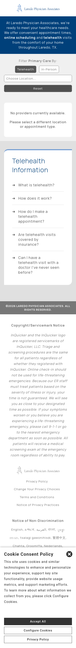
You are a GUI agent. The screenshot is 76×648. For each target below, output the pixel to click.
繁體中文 (59, 538)
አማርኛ (29, 529)
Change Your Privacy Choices (37, 489)
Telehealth (25, 69)
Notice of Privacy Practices (38, 505)
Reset (38, 88)
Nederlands (53, 546)
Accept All (38, 621)
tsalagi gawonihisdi (35, 538)
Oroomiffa (34, 546)
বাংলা (51, 529)
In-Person (49, 69)
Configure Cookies (38, 630)
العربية (41, 529)
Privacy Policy (37, 481)
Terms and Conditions (37, 497)
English (17, 529)
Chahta (18, 546)
